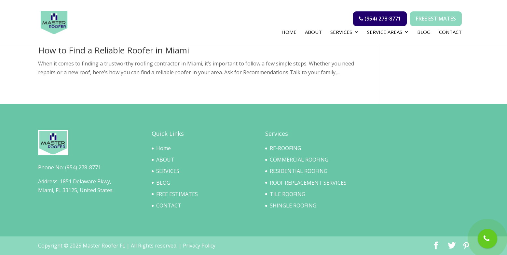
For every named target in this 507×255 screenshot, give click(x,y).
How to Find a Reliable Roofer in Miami (113, 50)
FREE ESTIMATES (177, 194)
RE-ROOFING (285, 148)
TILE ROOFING (287, 194)
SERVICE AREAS (384, 32)
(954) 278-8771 (380, 18)
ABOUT (313, 32)
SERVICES (341, 32)
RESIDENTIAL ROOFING (298, 171)
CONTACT (450, 32)
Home (163, 148)
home (288, 32)
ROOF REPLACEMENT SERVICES (308, 182)
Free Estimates (436, 18)
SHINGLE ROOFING (293, 205)
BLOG (424, 32)
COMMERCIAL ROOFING (299, 159)
